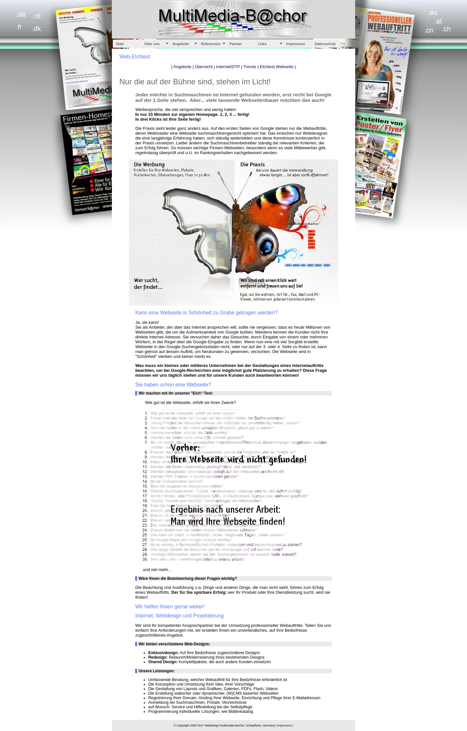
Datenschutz (325, 44)
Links (262, 44)
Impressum (295, 44)
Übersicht (204, 66)
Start (120, 44)
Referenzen (211, 44)
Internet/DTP (228, 66)
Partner (235, 44)
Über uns (152, 44)
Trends (249, 66)
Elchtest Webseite (276, 66)
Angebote (181, 44)
